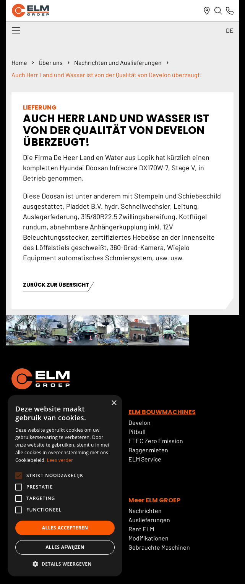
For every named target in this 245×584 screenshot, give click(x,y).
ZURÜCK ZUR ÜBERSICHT (56, 285)
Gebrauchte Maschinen (159, 547)
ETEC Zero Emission (155, 440)
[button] (65, 564)
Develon (139, 422)
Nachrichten (145, 510)
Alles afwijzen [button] (64, 547)
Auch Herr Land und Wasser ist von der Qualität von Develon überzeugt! (106, 74)
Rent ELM (141, 528)
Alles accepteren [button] (65, 527)
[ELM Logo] (30, 10)
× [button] (114, 403)
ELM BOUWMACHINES (162, 412)
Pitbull (137, 431)
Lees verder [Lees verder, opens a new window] (60, 460)
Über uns (51, 62)
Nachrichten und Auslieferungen (118, 62)
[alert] (65, 485)
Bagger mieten (148, 449)
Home (19, 62)
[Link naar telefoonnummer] (230, 11)
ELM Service (144, 459)
